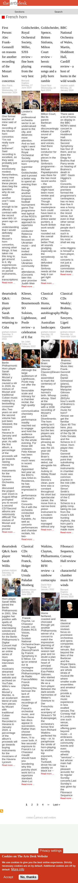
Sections (19, 11)
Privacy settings (51, 850)
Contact (30, 817)
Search (59, 11)
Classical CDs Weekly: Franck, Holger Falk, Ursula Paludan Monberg (28, 565)
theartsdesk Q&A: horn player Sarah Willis (9, 556)
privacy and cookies (46, 817)
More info (17, 869)
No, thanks (28, 877)
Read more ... (8, 282)
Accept (8, 877)
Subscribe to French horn (1, 810)
